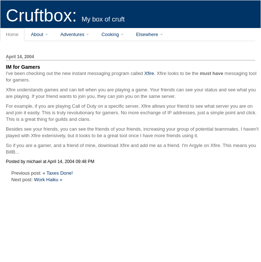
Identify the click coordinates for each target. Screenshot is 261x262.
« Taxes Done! (58, 173)
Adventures (73, 34)
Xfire (149, 73)
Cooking (110, 34)
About (37, 34)
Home (12, 34)
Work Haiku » (48, 179)
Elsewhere (147, 34)
